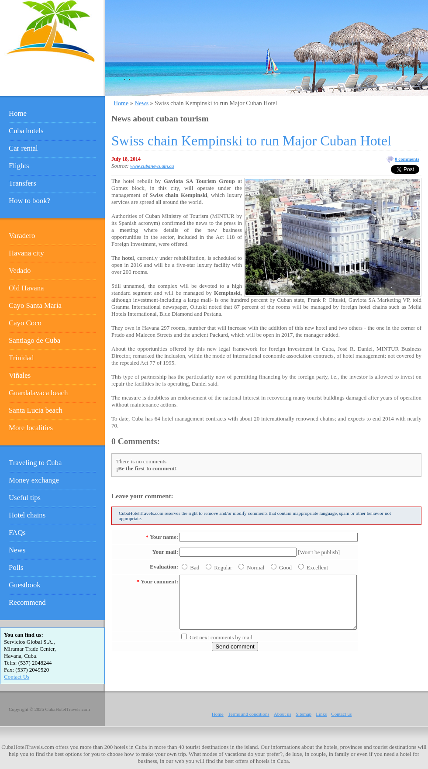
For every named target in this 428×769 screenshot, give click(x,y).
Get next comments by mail (221, 637)
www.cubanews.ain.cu (152, 166)
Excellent (317, 567)
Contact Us (16, 676)
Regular (223, 567)
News (141, 103)
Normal (255, 567)
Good (285, 567)
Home (121, 103)
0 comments (407, 159)
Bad (194, 567)
